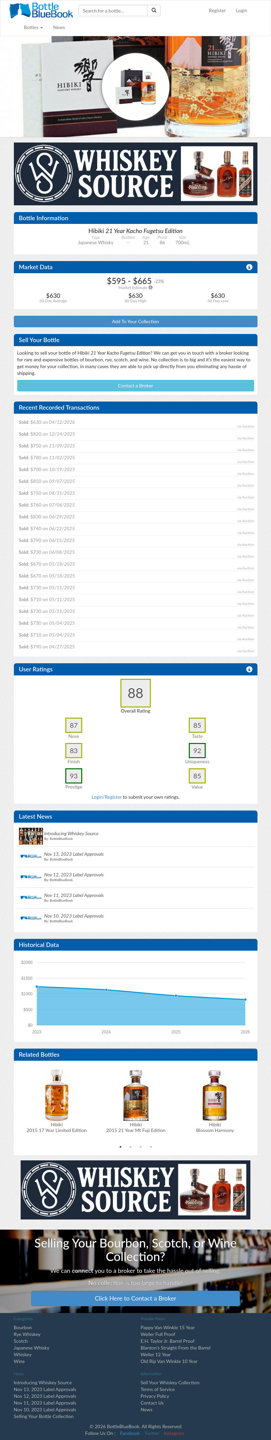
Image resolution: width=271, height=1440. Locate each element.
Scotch (21, 1341)
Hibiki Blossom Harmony (215, 1127)
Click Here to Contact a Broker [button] (135, 1298)
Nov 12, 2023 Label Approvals (45, 1396)
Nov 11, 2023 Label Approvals (45, 1403)
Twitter (151, 1433)
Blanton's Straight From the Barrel (176, 1348)
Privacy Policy (155, 1396)
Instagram (174, 1433)
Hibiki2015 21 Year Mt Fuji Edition (136, 1127)
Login (241, 10)
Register (217, 10)
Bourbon (23, 1327)
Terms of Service (158, 1389)
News (59, 27)
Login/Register (106, 797)
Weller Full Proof (158, 1334)
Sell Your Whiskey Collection (170, 1382)
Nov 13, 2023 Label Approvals (45, 1389)
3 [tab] (140, 1146)
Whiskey (23, 1354)
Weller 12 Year (156, 1354)
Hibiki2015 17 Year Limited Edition (57, 1127)
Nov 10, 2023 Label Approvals (45, 1409)
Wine (19, 1361)
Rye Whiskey (27, 1334)
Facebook (130, 1433)
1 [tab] (120, 1146)
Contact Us (152, 1403)
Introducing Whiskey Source (43, 1382)
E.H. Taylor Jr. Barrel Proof (168, 1341)
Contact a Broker (135, 385)
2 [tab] (130, 1146)
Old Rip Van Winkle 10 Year (169, 1361)
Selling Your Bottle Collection (44, 1416)
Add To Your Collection (135, 321)
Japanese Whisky (31, 1348)
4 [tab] (151, 1146)
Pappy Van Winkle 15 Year (168, 1327)
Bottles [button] (33, 27)
